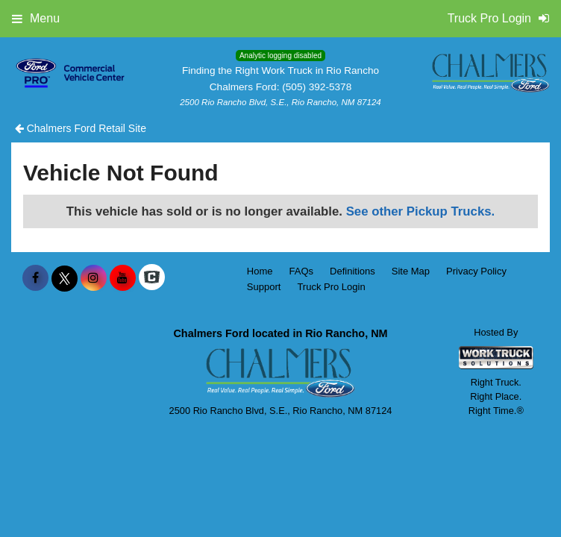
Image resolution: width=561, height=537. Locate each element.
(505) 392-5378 (316, 86)
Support (264, 286)
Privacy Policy (476, 271)
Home (260, 271)
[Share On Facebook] (35, 278)
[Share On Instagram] (94, 278)
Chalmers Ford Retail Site (80, 128)
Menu (36, 18)
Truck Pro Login (331, 286)
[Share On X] (64, 278)
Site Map (411, 271)
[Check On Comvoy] (152, 278)
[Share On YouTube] (123, 278)
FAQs (301, 271)
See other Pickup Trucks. (420, 211)
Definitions (352, 271)
